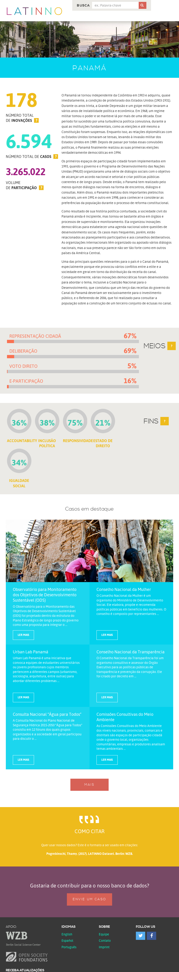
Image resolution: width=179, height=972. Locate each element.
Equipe (104, 934)
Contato (105, 940)
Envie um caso (89, 899)
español (67, 940)
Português (69, 947)
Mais (89, 785)
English (67, 934)
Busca (83, 5)
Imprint (104, 947)
